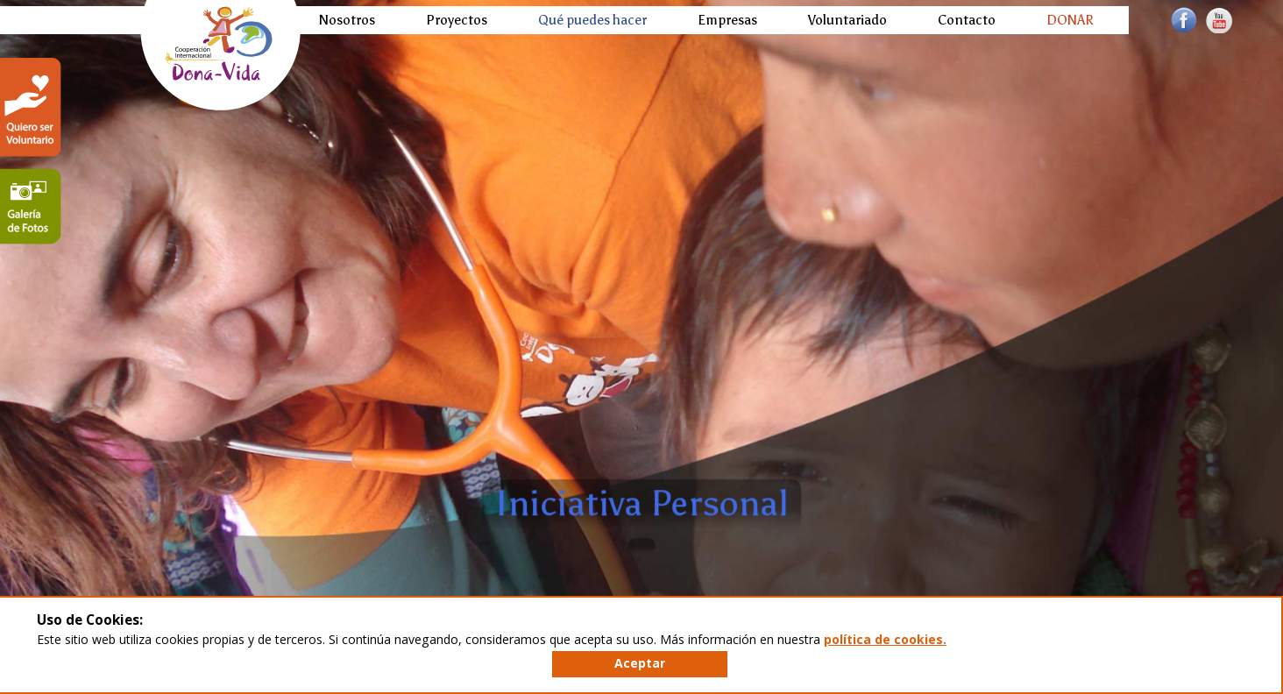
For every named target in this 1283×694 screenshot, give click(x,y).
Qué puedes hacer (592, 19)
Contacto (967, 19)
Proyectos (456, 19)
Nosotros (347, 19)
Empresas (727, 19)
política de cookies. (885, 639)
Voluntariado (847, 19)
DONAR (1070, 19)
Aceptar (639, 663)
